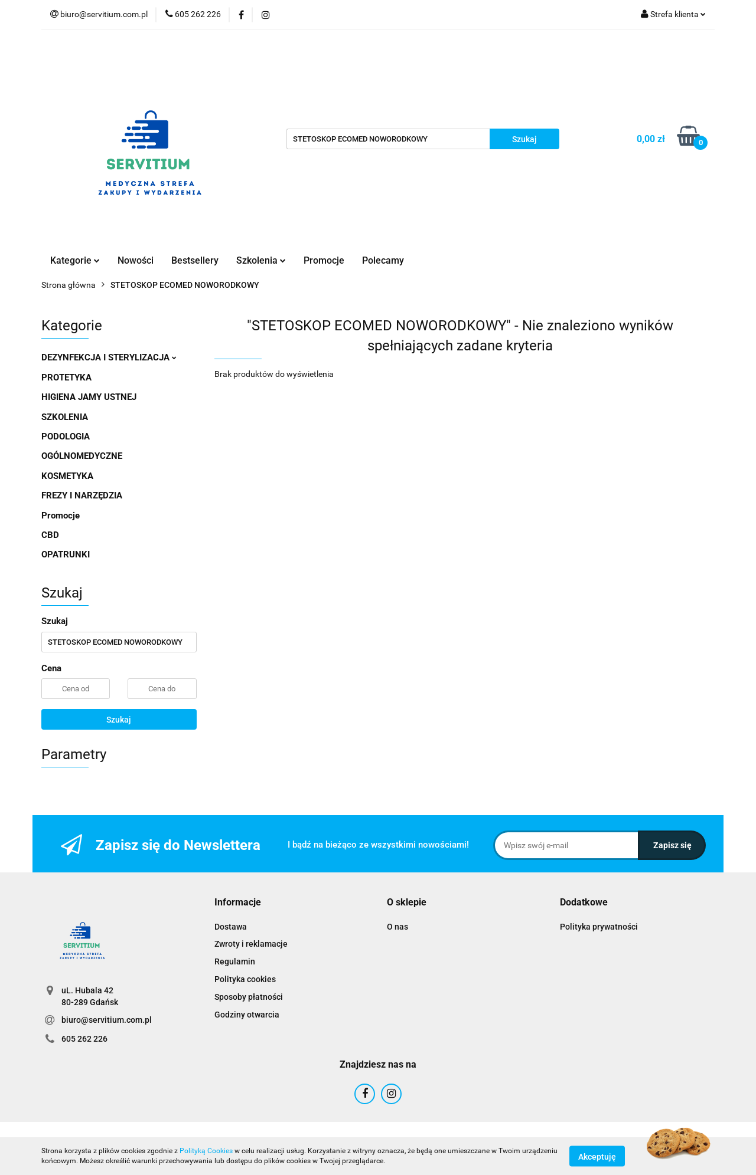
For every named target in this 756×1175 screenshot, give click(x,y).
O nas (397, 926)
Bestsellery (195, 260)
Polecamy (383, 260)
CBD (50, 535)
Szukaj (118, 719)
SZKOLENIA (64, 417)
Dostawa (230, 926)
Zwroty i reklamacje (251, 943)
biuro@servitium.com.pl (106, 1020)
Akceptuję (597, 1156)
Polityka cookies (245, 979)
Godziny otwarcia (246, 1014)
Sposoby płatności (248, 997)
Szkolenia (261, 260)
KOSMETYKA (67, 476)
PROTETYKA (66, 377)
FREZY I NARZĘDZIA (81, 495)
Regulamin (234, 961)
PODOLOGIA (65, 436)
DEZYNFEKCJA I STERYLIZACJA (109, 357)
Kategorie (75, 260)
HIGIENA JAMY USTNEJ (88, 397)
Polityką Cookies (206, 1151)
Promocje (324, 260)
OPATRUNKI (65, 554)
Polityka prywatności (599, 926)
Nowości (136, 260)
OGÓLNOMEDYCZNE (81, 456)
